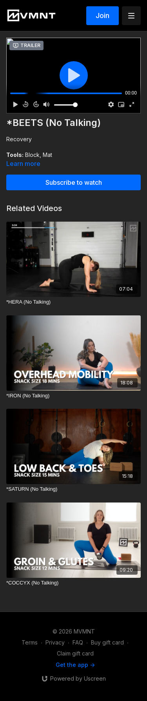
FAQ (78, 642)
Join (102, 15)
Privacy (55, 642)
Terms (30, 642)
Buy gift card (107, 642)
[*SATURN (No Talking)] (73, 489)
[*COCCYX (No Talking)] (73, 583)
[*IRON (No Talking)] (73, 396)
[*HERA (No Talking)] (73, 302)
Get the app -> (75, 664)
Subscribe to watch (73, 182)
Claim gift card (75, 653)
